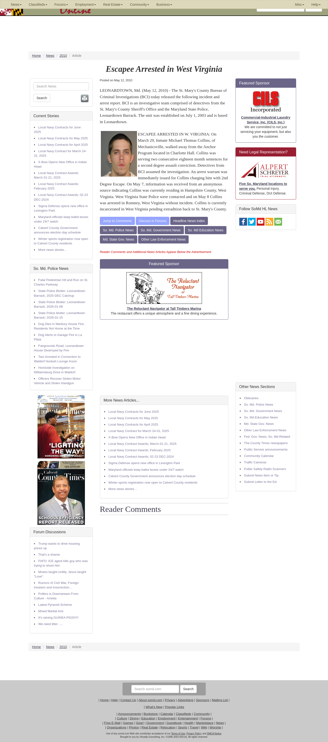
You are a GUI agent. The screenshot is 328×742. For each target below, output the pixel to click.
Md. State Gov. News (118, 239)
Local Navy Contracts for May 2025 (63, 138)
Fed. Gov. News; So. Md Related (267, 436)
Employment (167, 718)
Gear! (140, 723)
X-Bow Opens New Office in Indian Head (137, 437)
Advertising (185, 700)
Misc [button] (299, 4)
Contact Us (128, 700)
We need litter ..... (50, 624)
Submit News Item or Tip (261, 475)
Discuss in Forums (152, 221)
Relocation (168, 727)
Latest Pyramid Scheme (55, 604)
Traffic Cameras (255, 462)
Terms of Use (178, 733)
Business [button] (164, 4)
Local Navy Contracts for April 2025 (63, 144)
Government (155, 723)
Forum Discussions (50, 532)
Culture (122, 718)
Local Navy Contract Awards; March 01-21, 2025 (142, 444)
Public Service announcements (266, 449)
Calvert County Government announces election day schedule (152, 476)
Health (189, 723)
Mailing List (220, 700)
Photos (134, 727)
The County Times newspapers (266, 443)
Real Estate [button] (113, 4)
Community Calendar (259, 456)
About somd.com (150, 700)
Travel (194, 727)
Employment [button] (85, 4)
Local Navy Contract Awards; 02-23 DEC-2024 (141, 456)
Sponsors (202, 700)
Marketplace (204, 723)
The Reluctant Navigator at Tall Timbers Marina (164, 308)
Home (104, 700)
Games (128, 723)
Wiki (204, 727)
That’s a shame (49, 554)
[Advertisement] (164, 357)
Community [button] (139, 4)
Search (42, 98)
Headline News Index (189, 221)
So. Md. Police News (51, 269)
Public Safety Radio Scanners (265, 469)
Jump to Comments (117, 221)
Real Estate (150, 727)
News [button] (16, 4)
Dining (134, 718)
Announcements (129, 714)
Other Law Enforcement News (163, 239)
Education (148, 718)
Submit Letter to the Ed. (260, 482)
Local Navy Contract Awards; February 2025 (139, 450)
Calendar (166, 714)
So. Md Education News (205, 230)
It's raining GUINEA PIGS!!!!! (58, 617)
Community (202, 714)
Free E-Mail (112, 723)
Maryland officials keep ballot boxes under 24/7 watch (146, 469)
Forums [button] (61, 4)
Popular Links (174, 707)
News (220, 723)
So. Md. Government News (161, 230)
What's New (154, 707)
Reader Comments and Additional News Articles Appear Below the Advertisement (155, 252)
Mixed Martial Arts (51, 611)
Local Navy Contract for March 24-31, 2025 (138, 431)
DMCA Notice (214, 733)
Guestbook (174, 723)
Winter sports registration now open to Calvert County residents (152, 482)
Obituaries (251, 398)
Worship (215, 727)
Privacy (170, 700)
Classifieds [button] (38, 4)
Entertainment (188, 718)
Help (114, 700)
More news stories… (52, 250)
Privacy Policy (193, 733)
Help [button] (316, 4)
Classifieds (183, 714)
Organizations (116, 727)
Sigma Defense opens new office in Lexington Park (144, 463)
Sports (182, 727)
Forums (206, 718)
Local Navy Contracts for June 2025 (133, 411)
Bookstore (150, 714)
